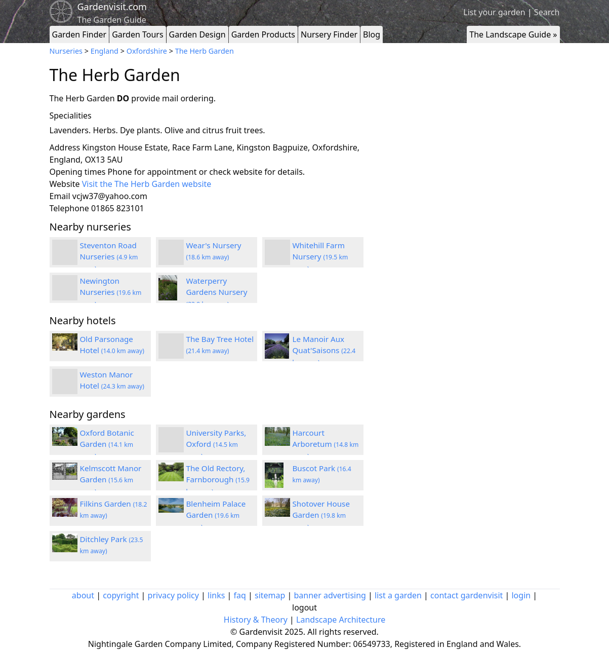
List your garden (494, 12)
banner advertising (330, 595)
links (216, 595)
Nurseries (66, 51)
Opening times (78, 171)
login (521, 595)
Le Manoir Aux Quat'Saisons (324, 350)
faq (240, 595)
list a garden (398, 595)
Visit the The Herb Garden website (147, 183)
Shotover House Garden (321, 515)
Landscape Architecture (340, 619)
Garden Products (263, 34)
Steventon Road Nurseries (109, 257)
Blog (371, 34)
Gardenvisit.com (112, 7)
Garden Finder (79, 34)
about (83, 595)
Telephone (69, 208)
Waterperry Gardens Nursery (217, 292)
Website (65, 183)
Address (65, 147)
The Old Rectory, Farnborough (218, 479)
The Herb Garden (204, 51)
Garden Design (197, 34)
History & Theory (256, 619)
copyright (121, 595)
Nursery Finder (329, 34)
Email (60, 196)
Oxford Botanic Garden (107, 444)
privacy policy (173, 595)
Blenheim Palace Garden (216, 515)
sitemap (270, 595)
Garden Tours (137, 34)
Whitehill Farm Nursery (320, 257)
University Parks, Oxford (216, 444)
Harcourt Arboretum (326, 444)
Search (547, 12)
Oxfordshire (147, 51)
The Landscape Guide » (513, 34)
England (104, 51)
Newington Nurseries (111, 292)
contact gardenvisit (466, 595)
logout (304, 607)
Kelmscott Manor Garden (111, 479)
